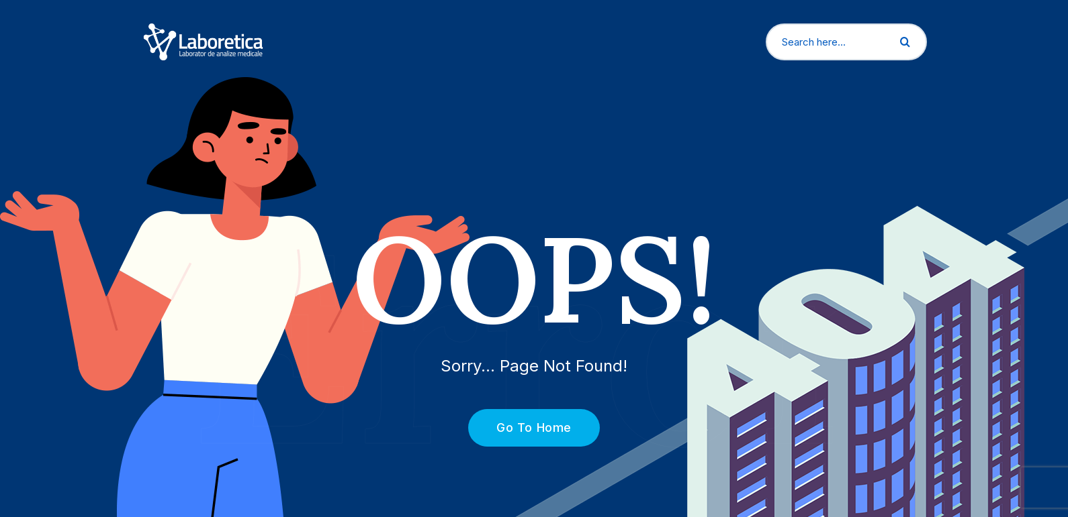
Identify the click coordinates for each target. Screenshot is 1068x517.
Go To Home (526, 427)
